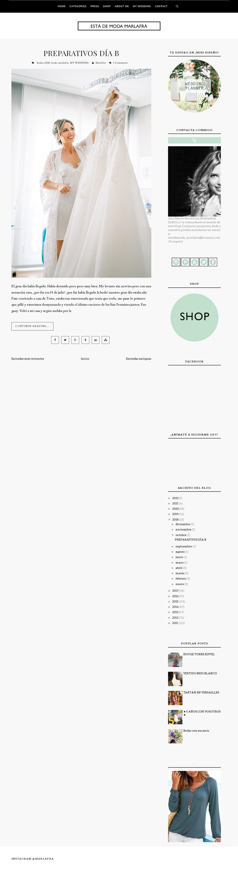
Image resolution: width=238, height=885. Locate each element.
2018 (175, 519)
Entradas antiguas (138, 358)
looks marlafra (59, 62)
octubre (181, 535)
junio (180, 557)
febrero (181, 578)
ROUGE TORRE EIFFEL (199, 654)
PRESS (95, 6)
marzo (180, 573)
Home (62, 6)
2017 (175, 590)
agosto (180, 551)
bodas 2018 (43, 62)
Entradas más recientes (27, 358)
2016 (175, 596)
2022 (175, 498)
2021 (175, 503)
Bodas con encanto (196, 730)
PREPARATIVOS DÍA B (81, 53)
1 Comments (120, 62)
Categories (78, 6)
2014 (175, 607)
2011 (175, 623)
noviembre (184, 529)
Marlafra (100, 62)
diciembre (183, 524)
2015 (175, 601)
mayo (180, 562)
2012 (175, 617)
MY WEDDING (142, 6)
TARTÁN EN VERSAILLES (201, 692)
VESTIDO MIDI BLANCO (200, 673)
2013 (175, 612)
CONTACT (161, 6)
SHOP (107, 6)
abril (179, 568)
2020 (175, 508)
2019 (175, 514)
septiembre (184, 546)
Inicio (85, 358)
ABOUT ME (122, 6)
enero (180, 584)
